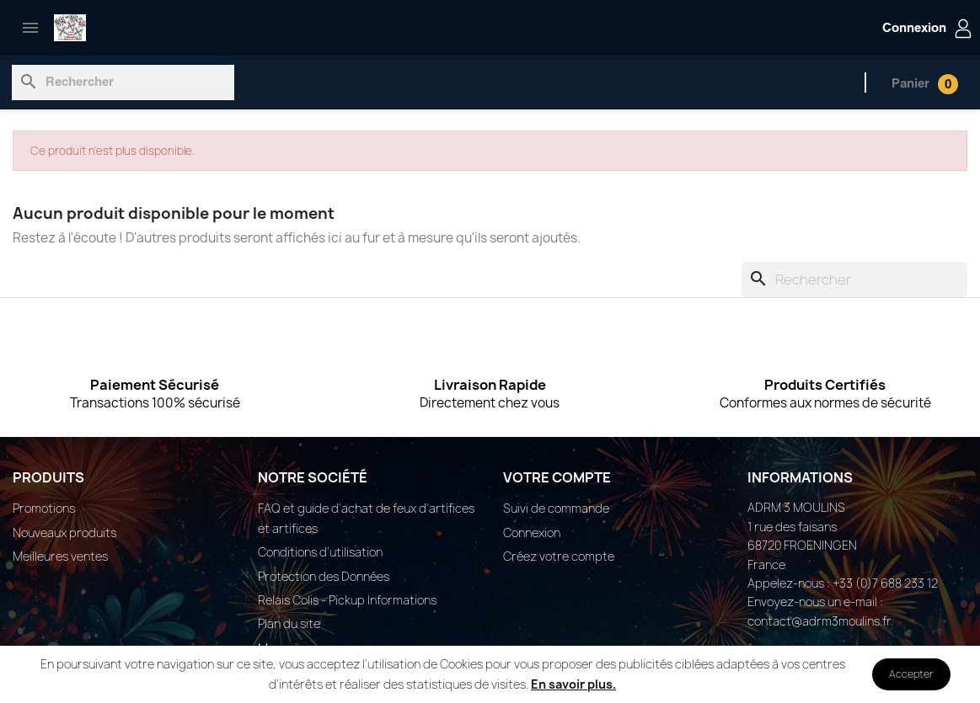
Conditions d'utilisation (320, 552)
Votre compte (557, 477)
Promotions (44, 508)
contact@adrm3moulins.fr (819, 621)
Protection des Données (323, 576)
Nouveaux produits (64, 533)
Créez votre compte (558, 556)
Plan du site (289, 623)
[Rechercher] (123, 82)
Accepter (911, 674)
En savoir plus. (573, 684)
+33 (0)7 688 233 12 (885, 583)
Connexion (531, 533)
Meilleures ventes (60, 556)
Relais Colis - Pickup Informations (347, 600)
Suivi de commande (556, 508)
